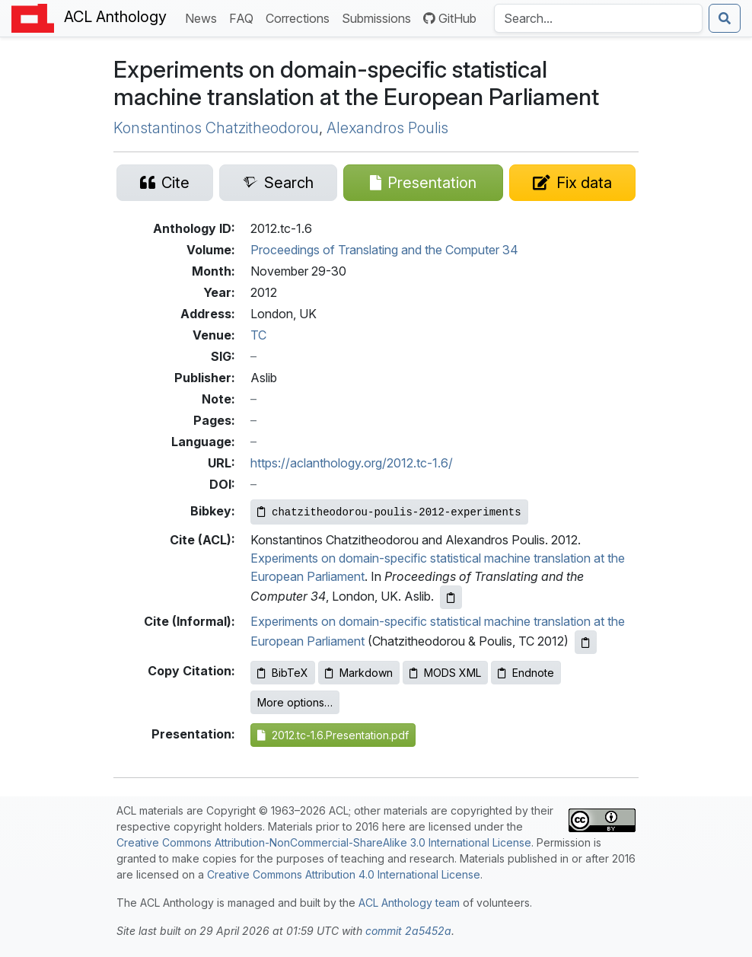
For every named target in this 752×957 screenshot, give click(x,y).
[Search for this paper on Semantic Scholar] (278, 182)
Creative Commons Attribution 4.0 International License (343, 874)
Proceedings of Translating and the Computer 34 (384, 249)
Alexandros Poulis (387, 128)
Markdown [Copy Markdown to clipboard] (359, 672)
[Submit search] (725, 18)
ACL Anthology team (409, 902)
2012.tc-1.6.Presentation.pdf (333, 735)
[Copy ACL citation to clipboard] (451, 597)
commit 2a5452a (408, 930)
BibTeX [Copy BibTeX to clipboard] (282, 672)
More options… (295, 702)
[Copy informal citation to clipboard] (586, 642)
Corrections (301, 17)
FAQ (244, 17)
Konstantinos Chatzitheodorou (216, 128)
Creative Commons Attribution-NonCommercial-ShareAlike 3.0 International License (323, 842)
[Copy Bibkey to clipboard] (389, 512)
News (204, 17)
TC (258, 335)
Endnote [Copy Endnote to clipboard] (526, 672)
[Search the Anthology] (598, 18)
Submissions (379, 17)
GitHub (449, 18)
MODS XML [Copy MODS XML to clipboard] (445, 672)
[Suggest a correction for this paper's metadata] (572, 182)
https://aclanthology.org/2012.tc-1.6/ (351, 463)
